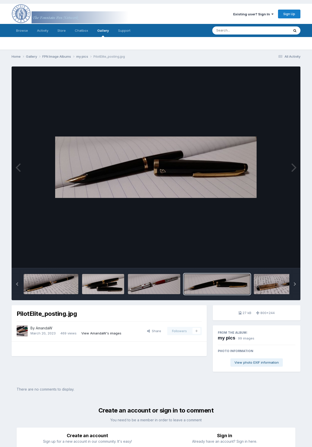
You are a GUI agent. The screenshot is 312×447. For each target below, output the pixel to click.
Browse (22, 30)
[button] (17, 284)
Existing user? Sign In (253, 14)
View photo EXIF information (256, 362)
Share (154, 331)
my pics (226, 337)
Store (61, 30)
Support (124, 30)
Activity (42, 30)
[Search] (237, 30)
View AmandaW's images (101, 333)
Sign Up (289, 14)
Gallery (103, 32)
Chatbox (81, 30)
